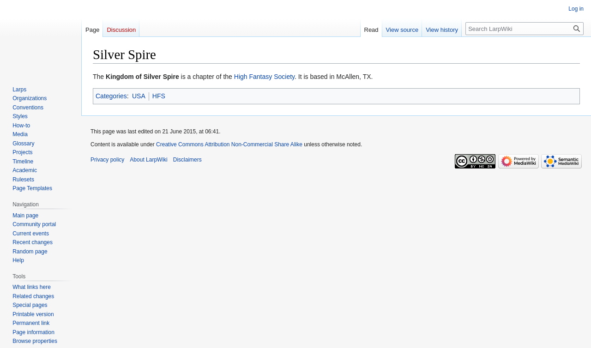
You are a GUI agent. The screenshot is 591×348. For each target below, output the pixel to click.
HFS (158, 96)
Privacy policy (107, 159)
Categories (111, 96)
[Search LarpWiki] (524, 28)
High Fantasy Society (264, 76)
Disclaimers (187, 159)
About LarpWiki (148, 159)
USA (138, 96)
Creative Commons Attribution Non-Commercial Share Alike (229, 144)
